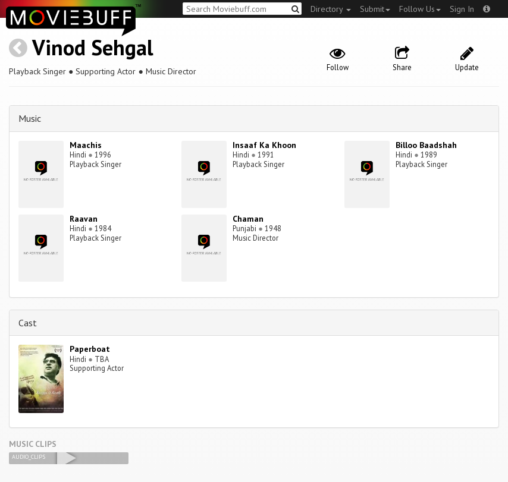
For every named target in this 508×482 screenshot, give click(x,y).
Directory (331, 9)
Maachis (86, 145)
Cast (27, 323)
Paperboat (90, 349)
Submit (375, 9)
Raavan (84, 218)
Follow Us (420, 9)
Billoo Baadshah (426, 145)
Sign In (462, 9)
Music (29, 118)
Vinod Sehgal (92, 47)
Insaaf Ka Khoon (264, 145)
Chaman (248, 218)
